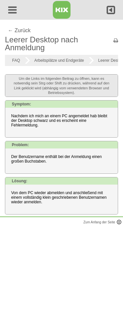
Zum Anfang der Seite (101, 222)
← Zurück (19, 30)
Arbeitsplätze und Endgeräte (59, 60)
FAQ (16, 60)
